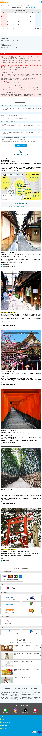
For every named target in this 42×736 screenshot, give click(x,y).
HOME (2, 716)
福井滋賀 (3, 40)
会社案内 (2, 718)
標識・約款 (3, 721)
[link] (34, 732)
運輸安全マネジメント (5, 719)
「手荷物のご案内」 (18, 58)
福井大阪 (15, 40)
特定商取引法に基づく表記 (6, 722)
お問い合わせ (3, 728)
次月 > (39, 10)
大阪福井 (15, 47)
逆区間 (33, 7)
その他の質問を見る (21, 145)
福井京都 (9, 40)
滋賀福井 (3, 47)
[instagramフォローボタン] (15, 710)
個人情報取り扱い (4, 725)
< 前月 (3, 10)
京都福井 (9, 47)
